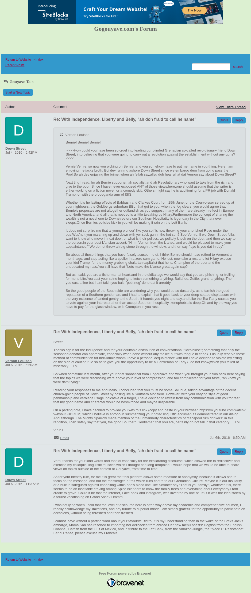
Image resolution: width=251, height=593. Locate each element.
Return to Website (18, 59)
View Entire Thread (231, 107)
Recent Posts (14, 65)
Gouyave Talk (18, 82)
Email (64, 438)
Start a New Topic (17, 92)
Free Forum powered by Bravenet (125, 573)
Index (39, 59)
